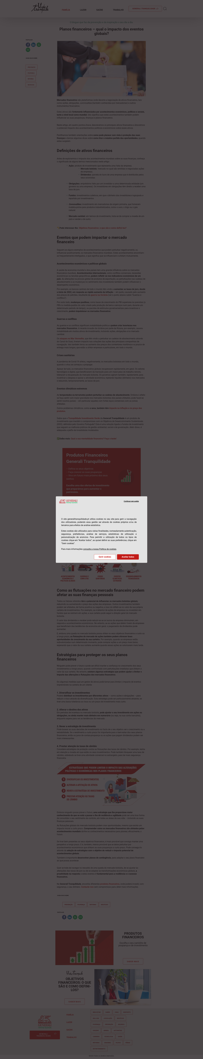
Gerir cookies (105, 557)
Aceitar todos (128, 557)
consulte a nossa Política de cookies (99, 549)
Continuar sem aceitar (131, 501)
